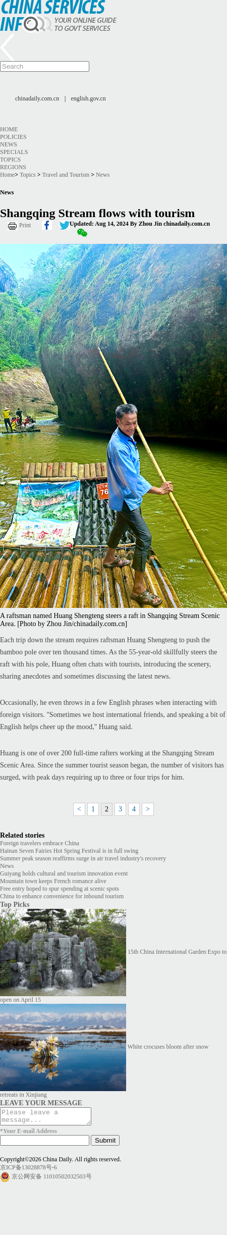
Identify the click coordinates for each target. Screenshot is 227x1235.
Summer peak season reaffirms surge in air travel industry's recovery (83, 858)
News (8, 144)
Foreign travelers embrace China (39, 843)
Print (25, 225)
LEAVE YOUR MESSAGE (41, 1103)
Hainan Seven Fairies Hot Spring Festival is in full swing (69, 850)
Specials (14, 152)
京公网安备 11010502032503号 (52, 1178)
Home (9, 129)
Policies (13, 136)
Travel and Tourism (65, 174)
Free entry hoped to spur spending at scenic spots (59, 888)
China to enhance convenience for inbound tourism (62, 896)
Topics (10, 159)
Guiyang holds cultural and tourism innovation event (64, 873)
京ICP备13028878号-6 (28, 1170)
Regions (13, 167)
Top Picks (14, 904)
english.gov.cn (88, 98)
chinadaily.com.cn (37, 98)
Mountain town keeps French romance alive (53, 881)
